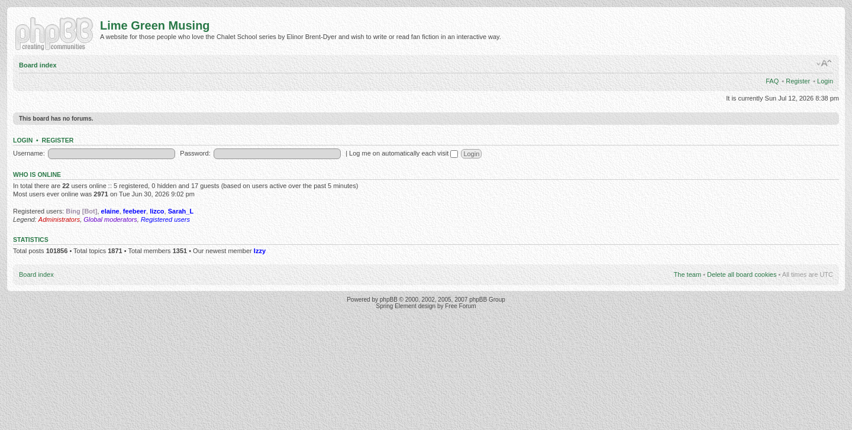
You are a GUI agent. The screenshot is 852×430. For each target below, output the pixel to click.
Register (798, 81)
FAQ (772, 81)
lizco (157, 211)
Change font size (824, 63)
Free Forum (460, 306)
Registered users (165, 219)
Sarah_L (180, 211)
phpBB (389, 299)
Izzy (260, 250)
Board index (38, 65)
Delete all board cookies (741, 274)
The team (687, 274)
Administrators (59, 219)
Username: (29, 153)
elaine (110, 211)
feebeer (134, 211)
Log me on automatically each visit (403, 153)
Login (825, 81)
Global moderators (110, 219)
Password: (195, 153)
